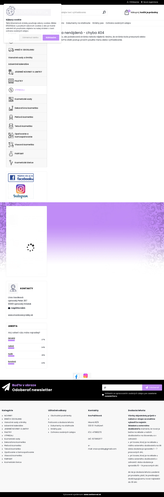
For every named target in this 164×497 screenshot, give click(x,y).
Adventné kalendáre (18, 64)
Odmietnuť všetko (30, 37)
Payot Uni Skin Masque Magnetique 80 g (33, 217)
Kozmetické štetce (20, 162)
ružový (11, 346)
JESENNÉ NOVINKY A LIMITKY (25, 72)
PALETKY (15, 81)
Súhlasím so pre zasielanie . (131, 394)
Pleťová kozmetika (20, 117)
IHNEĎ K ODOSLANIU (21, 50)
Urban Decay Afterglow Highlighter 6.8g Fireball (33, 241)
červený (11, 338)
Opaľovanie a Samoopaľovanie (20, 135)
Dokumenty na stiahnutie (78, 23)
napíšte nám (18, 308)
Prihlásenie (134, 2)
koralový (12, 361)
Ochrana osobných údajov (118, 23)
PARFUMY (16, 153)
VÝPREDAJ (16, 90)
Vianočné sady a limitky (20, 57)
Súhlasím (51, 37)
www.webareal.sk (92, 494)
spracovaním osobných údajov (130, 393)
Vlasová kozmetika (21, 144)
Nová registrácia (151, 2)
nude (10, 354)
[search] (104, 12)
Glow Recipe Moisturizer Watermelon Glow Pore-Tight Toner (34, 261)
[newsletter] (152, 387)
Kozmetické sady (20, 99)
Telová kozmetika (20, 126)
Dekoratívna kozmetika (23, 108)
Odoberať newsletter (32, 389)
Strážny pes (98, 23)
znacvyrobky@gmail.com (104, 449)
